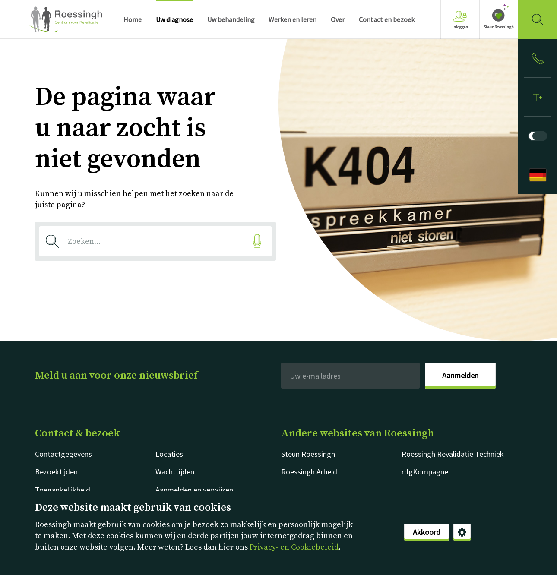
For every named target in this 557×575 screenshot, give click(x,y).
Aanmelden (460, 375)
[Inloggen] (537, 58)
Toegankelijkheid (62, 490)
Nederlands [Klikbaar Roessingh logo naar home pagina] (65, 19)
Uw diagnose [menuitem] (174, 19)
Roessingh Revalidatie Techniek (453, 454)
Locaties (169, 454)
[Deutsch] (537, 174)
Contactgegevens (63, 454)
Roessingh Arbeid (309, 472)
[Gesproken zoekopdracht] (257, 241)
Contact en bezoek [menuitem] (387, 19)
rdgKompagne (425, 472)
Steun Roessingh (308, 454)
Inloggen (460, 20)
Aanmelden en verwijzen (194, 490)
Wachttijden (174, 472)
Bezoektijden (56, 472)
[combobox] (155, 241)
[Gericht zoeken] (537, 19)
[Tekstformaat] (537, 97)
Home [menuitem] (132, 19)
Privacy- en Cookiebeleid (294, 547)
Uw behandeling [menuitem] (231, 19)
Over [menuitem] (338, 19)
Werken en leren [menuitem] (292, 19)
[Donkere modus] (537, 136)
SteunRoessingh (499, 27)
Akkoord (426, 532)
